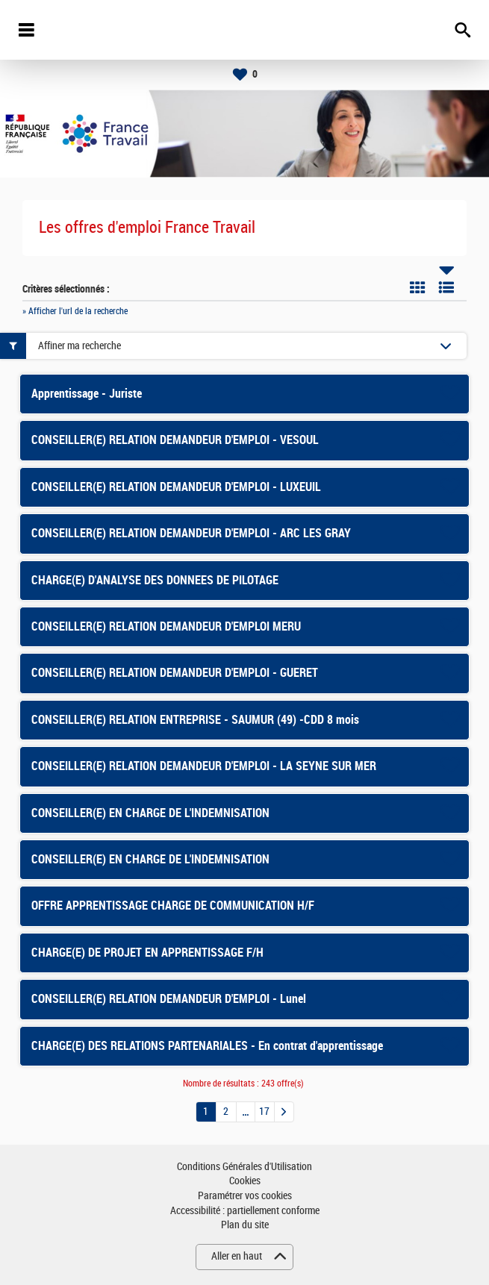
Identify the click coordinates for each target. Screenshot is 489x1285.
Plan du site (245, 1225)
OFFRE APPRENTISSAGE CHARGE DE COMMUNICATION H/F (172, 905)
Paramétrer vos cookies (245, 1195)
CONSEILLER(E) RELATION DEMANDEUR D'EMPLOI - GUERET (174, 673)
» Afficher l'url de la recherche (75, 311)
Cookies (245, 1181)
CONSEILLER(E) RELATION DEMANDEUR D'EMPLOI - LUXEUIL (176, 487)
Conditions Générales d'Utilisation (244, 1166)
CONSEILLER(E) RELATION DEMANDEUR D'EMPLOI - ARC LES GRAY (191, 533)
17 (264, 1111)
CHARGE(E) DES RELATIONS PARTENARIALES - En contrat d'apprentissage (207, 1046)
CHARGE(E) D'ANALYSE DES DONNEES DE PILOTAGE (154, 580)
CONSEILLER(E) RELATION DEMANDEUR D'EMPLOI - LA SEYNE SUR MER (203, 766)
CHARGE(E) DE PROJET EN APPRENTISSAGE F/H (147, 952)
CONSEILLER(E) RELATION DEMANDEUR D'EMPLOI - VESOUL (175, 440)
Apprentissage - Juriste (86, 394)
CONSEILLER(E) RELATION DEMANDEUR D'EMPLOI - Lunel (168, 999)
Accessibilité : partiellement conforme (245, 1210)
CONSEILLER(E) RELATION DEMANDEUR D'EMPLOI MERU (166, 626)
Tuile (417, 287)
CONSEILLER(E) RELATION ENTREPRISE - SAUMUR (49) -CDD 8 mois (195, 720)
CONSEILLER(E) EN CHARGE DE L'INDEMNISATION (150, 813)
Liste (446, 287)
